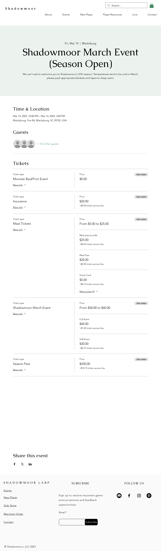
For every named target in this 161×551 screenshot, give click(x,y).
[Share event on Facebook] (14, 464)
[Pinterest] (149, 495)
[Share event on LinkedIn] (30, 464)
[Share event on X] (22, 464)
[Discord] (119, 495)
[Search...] (126, 6)
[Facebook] (129, 495)
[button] (151, 5)
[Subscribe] (91, 522)
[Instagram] (139, 495)
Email (62, 512)
